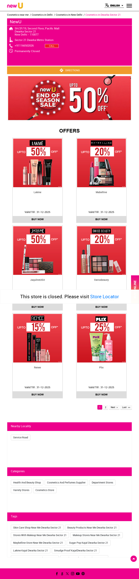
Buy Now (37, 219)
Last (124, 407)
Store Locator (104, 296)
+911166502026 (24, 45)
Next (113, 407)
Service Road (20, 437)
